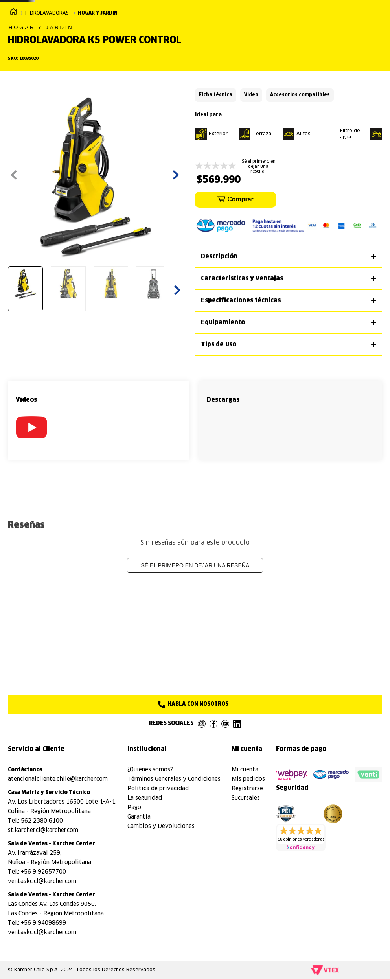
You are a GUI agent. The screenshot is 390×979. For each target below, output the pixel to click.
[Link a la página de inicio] (13, 76)
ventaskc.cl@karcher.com (42, 881)
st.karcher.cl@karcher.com (43, 830)
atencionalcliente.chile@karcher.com (58, 779)
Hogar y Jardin (98, 76)
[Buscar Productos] (317, 31)
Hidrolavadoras (46, 76)
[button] (31, 497)
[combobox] (273, 32)
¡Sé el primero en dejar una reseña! (195, 635)
